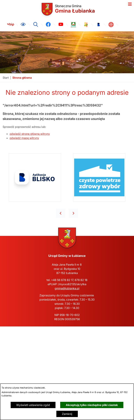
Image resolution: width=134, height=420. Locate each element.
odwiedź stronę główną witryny (30, 134)
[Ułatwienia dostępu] (23, 24)
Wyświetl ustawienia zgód (33, 405)
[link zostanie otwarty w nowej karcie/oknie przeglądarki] (10, 24)
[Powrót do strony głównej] (6, 77)
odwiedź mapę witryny (24, 138)
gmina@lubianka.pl (67, 288)
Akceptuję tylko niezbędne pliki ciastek (92, 405)
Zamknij (67, 414)
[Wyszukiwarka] (35, 24)
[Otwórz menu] (130, 4)
